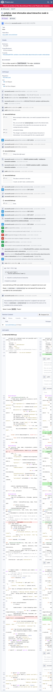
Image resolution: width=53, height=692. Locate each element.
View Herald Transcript (33, 95)
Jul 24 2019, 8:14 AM (22, 161)
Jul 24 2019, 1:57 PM (40, 214)
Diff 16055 (30, 211)
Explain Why (38, 256)
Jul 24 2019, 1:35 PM (39, 208)
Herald (6, 95)
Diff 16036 (30, 140)
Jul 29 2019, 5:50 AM (32, 234)
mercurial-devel (13, 35)
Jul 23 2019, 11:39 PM (14, 103)
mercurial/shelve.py (10, 324)
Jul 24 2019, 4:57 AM (28, 107)
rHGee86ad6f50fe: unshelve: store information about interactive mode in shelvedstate (26, 54)
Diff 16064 (30, 224)
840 (5, 129)
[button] (51, 2)
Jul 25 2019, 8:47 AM (26, 227)
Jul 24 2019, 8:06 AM (39, 144)
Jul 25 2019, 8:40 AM (40, 224)
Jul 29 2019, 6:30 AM (32, 251)
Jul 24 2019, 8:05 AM (40, 140)
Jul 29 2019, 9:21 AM (26, 262)
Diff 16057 (30, 214)
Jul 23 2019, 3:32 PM (31, 91)
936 (5, 132)
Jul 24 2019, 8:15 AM (22, 167)
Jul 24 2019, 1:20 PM (39, 186)
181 (5, 117)
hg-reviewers (8, 50)
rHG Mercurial (7, 77)
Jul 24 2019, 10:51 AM (27, 171)
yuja (3, 35)
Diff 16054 (30, 189)
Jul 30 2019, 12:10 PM (31, 295)
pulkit (6, 35)
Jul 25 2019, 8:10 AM (35, 220)
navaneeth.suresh (16, 23)
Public (13, 18)
